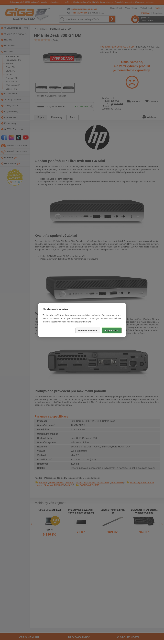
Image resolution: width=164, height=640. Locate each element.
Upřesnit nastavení (87, 330)
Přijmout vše (111, 330)
